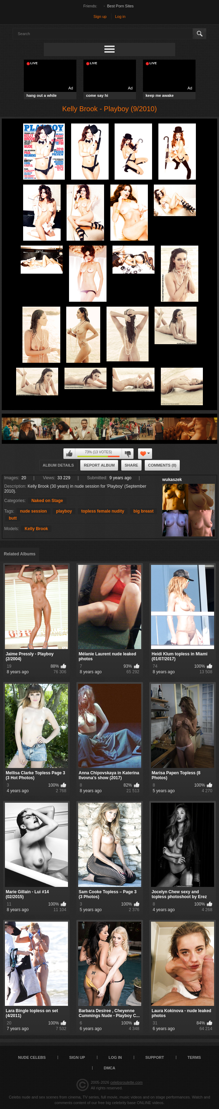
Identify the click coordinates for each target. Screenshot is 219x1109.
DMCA (109, 1068)
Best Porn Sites (120, 6)
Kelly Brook (36, 528)
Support (154, 1057)
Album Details (58, 465)
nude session (33, 511)
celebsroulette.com (126, 1082)
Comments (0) (162, 465)
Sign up (100, 16)
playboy (64, 511)
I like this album (69, 453)
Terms (194, 1057)
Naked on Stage (47, 500)
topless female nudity (102, 511)
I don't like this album (128, 453)
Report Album (99, 465)
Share (131, 465)
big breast (143, 511)
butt (13, 518)
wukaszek (172, 479)
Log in (120, 16)
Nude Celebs (32, 1057)
